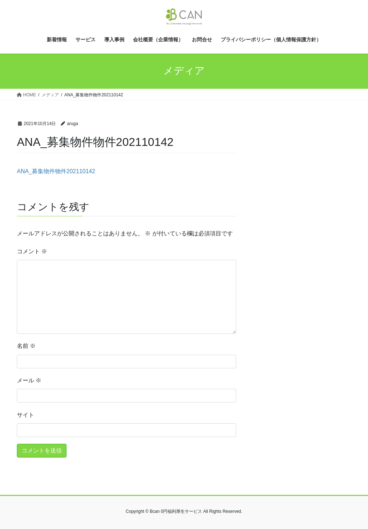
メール (29, 380)
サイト (25, 415)
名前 (26, 346)
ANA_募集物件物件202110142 (56, 171)
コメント (32, 251)
